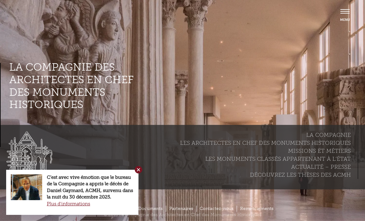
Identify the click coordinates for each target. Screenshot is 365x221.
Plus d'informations (68, 204)
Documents (150, 208)
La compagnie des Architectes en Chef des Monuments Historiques (71, 86)
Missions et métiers (319, 151)
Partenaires (181, 208)
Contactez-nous (217, 208)
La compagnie (328, 135)
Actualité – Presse (321, 167)
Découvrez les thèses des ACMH (300, 175)
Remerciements (257, 208)
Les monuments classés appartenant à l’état (278, 159)
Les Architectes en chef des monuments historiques (265, 143)
